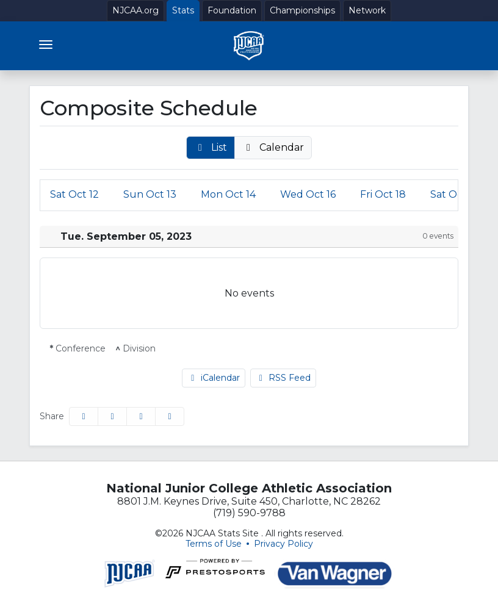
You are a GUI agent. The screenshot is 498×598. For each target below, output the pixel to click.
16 (308, 194)
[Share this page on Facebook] (83, 416)
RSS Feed (283, 377)
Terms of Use (214, 543)
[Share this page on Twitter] (112, 416)
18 (383, 194)
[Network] (367, 10)
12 (74, 194)
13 (149, 194)
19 (454, 194)
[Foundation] (232, 10)
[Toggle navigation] (45, 44)
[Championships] (302, 10)
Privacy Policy (283, 543)
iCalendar (213, 377)
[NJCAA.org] (135, 10)
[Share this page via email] (141, 416)
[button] (210, 147)
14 (228, 194)
